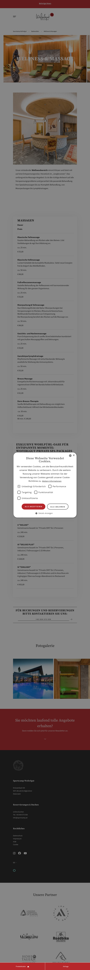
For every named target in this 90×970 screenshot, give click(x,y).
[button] (45, 513)
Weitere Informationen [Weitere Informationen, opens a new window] (52, 481)
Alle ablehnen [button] (57, 507)
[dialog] (45, 485)
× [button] (74, 455)
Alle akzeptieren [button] (33, 506)
